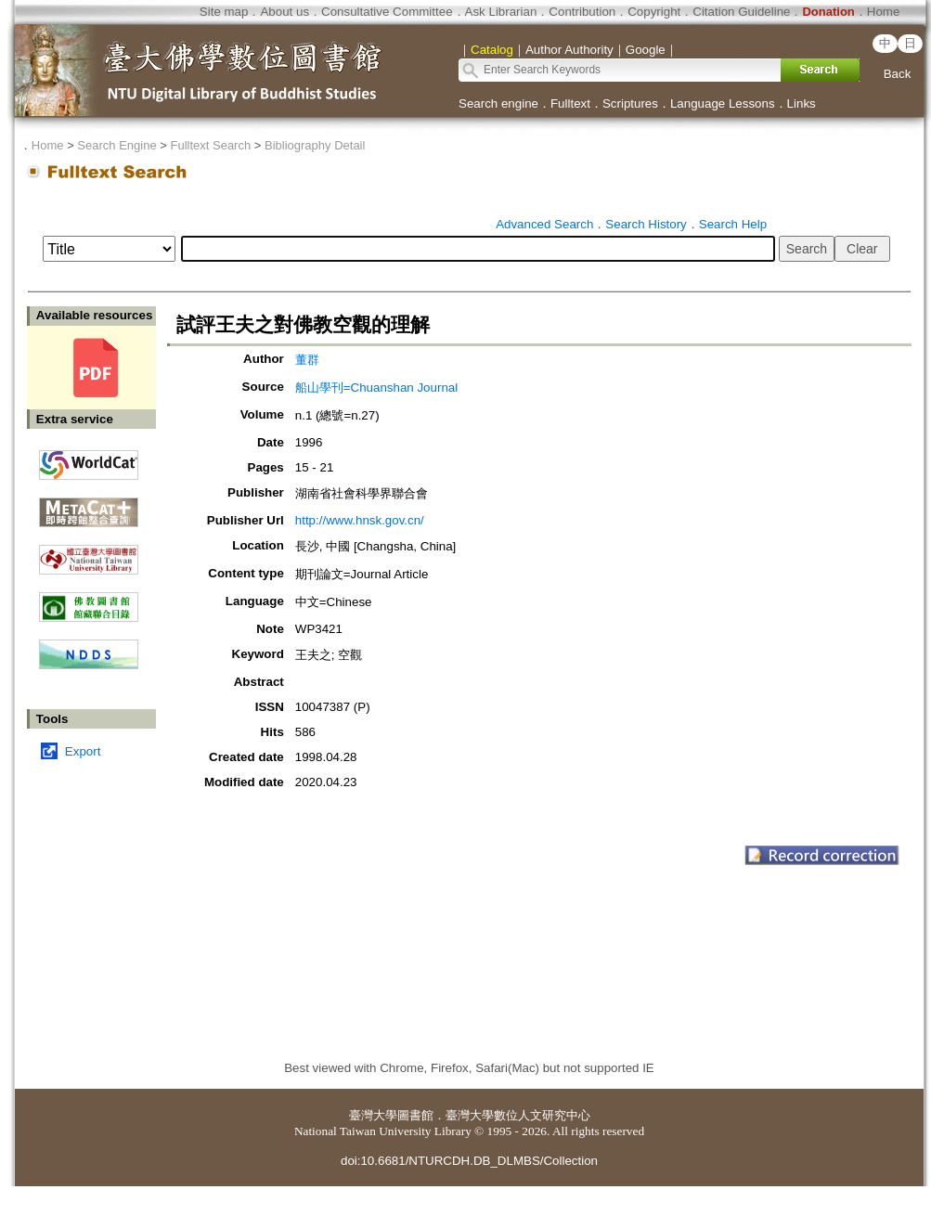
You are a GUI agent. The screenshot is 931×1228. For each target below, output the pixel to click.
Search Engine (116, 145)
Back (898, 74)
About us (284, 12)
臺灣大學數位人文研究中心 (518, 1115)
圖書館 (415, 1115)
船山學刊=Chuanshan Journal (376, 387)
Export (83, 751)
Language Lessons (722, 103)
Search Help (733, 224)
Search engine (498, 103)
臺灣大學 (373, 1115)
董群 (307, 360)
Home (883, 12)
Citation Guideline (741, 12)
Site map (224, 12)
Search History (645, 224)
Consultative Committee (386, 12)
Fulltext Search (210, 145)
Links (801, 103)
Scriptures (630, 103)
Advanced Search (544, 224)
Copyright (653, 12)
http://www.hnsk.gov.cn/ (359, 520)
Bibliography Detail (315, 145)
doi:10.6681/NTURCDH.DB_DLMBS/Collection (469, 1161)
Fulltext (570, 103)
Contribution (582, 12)
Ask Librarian (501, 12)
